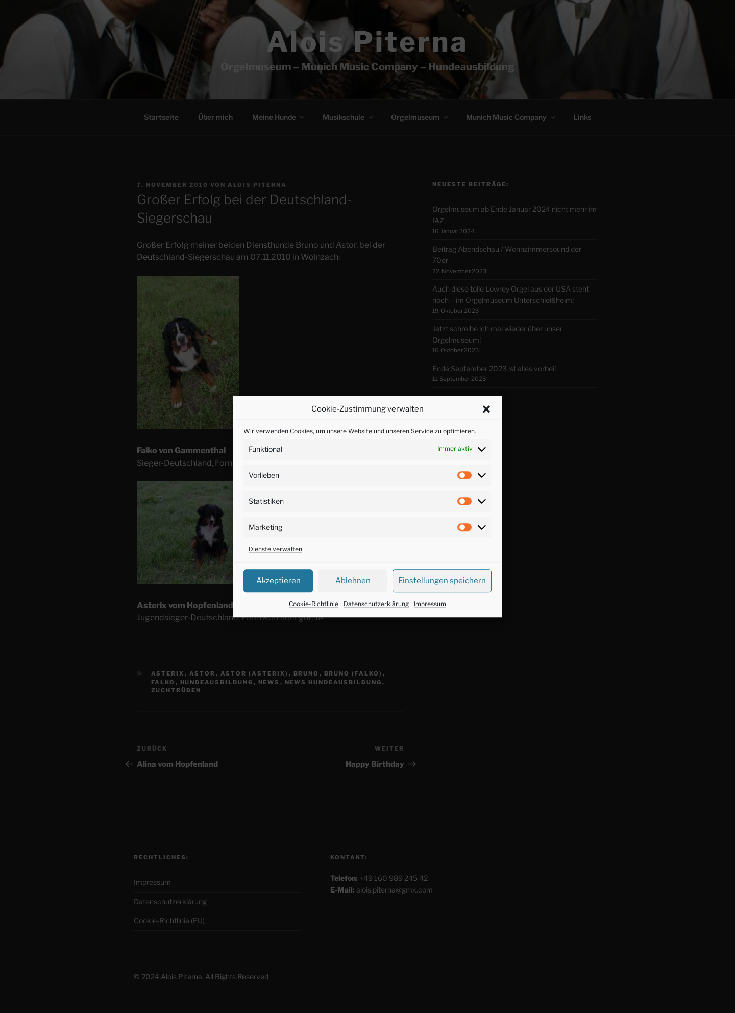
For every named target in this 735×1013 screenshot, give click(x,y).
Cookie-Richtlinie (313, 616)
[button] (486, 422)
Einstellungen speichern (442, 593)
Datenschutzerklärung (376, 616)
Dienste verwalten (275, 561)
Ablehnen (353, 593)
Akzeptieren (278, 593)
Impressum (430, 616)
